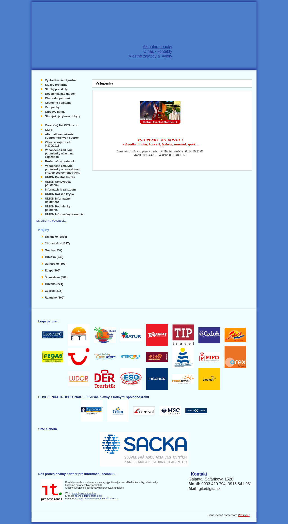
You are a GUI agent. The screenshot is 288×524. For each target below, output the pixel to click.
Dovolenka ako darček (60, 93)
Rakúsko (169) (54, 297)
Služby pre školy (56, 89)
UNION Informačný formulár (64, 214)
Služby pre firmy (56, 84)
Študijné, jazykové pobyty (62, 116)
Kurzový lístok (55, 111)
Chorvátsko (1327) (57, 243)
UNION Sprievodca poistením (58, 183)
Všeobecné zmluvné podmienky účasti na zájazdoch (59, 153)
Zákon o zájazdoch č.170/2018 (58, 143)
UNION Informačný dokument (58, 200)
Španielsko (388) (56, 277)
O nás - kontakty (157, 51)
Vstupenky (52, 107)
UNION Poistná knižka (60, 177)
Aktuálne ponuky (157, 46)
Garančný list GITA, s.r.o (61, 125)
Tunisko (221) (54, 284)
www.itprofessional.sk (84, 493)
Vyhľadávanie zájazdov (60, 80)
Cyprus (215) (53, 290)
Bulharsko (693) (55, 263)
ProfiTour (244, 515)
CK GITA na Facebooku (51, 220)
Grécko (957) (53, 250)
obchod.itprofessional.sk (88, 495)
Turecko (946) (54, 257)
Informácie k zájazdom (60, 189)
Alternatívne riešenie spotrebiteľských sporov (62, 136)
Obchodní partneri (57, 98)
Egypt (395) (52, 270)
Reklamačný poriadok (60, 161)
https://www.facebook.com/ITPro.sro (98, 498)
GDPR (49, 129)
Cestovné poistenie (58, 102)
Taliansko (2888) (56, 236)
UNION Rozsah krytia (59, 194)
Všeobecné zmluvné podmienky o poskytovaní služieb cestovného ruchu (62, 169)
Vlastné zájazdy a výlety (150, 56)
